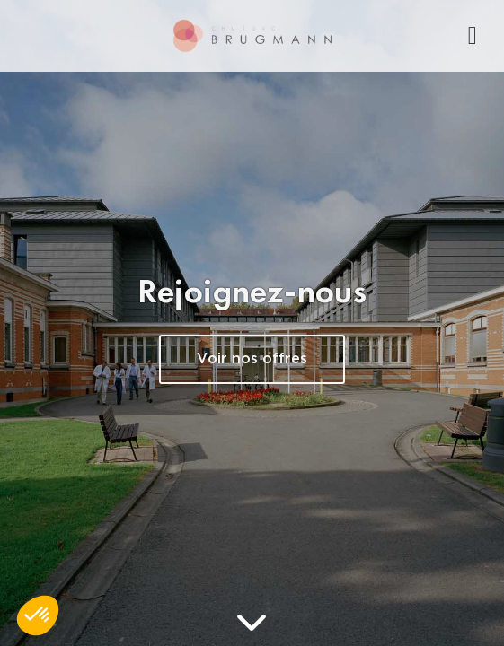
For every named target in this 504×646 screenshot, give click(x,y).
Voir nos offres (252, 359)
